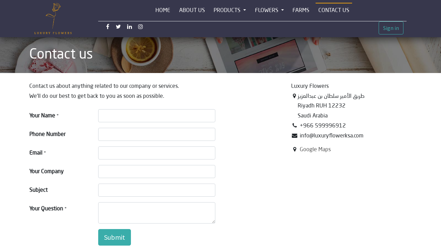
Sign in (391, 27)
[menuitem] (163, 10)
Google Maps (315, 149)
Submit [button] (114, 237)
